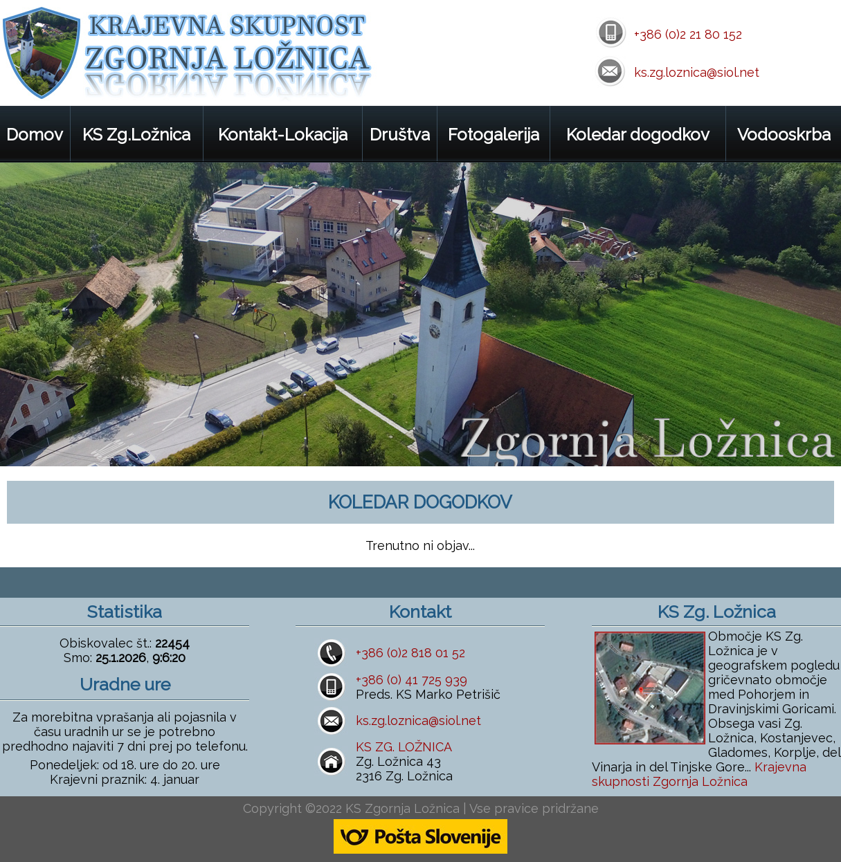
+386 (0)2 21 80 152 (688, 34)
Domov (34, 135)
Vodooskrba (784, 135)
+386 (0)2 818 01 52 (410, 652)
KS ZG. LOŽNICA (404, 747)
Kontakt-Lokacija (282, 135)
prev (777, 440)
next (815, 440)
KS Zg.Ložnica (136, 135)
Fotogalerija (493, 135)
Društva (400, 135)
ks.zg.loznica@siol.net (696, 72)
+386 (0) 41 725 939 (411, 679)
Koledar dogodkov (637, 135)
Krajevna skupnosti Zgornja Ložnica (699, 774)
